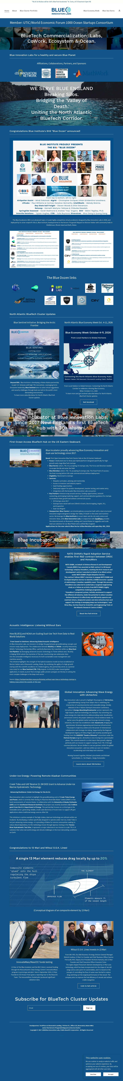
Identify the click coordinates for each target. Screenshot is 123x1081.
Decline (93, 1074)
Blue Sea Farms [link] (108, 11)
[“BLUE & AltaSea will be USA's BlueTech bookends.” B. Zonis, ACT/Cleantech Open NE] (61, 1)
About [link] (14, 11)
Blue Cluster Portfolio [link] (28, 11)
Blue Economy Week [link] (91, 11)
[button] (119, 11)
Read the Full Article (88, 613)
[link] (61, 10)
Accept (110, 1074)
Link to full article (88, 986)
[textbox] (54, 1007)
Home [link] (6, 11)
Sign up (89, 1008)
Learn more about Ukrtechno (88, 764)
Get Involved (88, 402)
